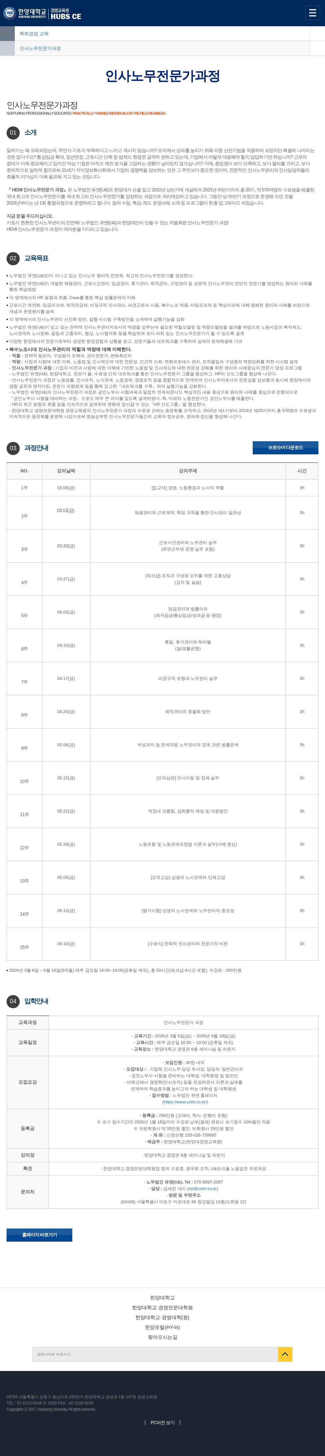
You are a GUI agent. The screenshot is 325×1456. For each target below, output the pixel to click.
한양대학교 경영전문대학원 (162, 1307)
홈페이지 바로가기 (39, 1234)
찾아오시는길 (162, 1337)
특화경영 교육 (34, 33)
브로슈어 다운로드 (285, 447)
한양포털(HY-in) (162, 1327)
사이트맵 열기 (313, 12)
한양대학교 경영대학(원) (162, 1317)
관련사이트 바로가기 (54, 1354)
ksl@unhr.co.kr (203, 1188)
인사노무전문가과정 (40, 48)
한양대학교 (162, 1297)
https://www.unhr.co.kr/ (185, 1101)
